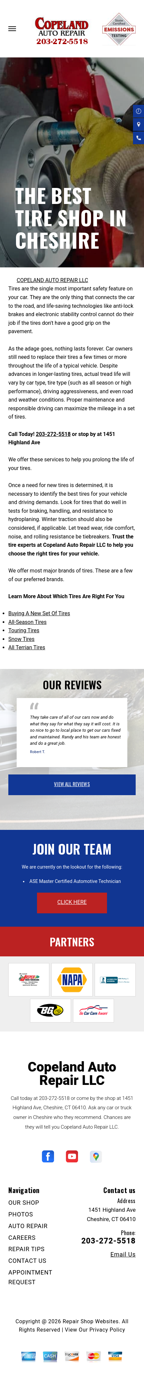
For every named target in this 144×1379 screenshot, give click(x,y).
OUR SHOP (23, 1202)
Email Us (123, 1254)
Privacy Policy (107, 1330)
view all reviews (72, 783)
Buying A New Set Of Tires (39, 613)
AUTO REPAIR (28, 1225)
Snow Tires (21, 639)
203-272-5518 (53, 434)
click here (72, 902)
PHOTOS (20, 1214)
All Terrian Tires (26, 647)
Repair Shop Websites (91, 1321)
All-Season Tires (27, 622)
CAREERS (22, 1237)
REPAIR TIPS (26, 1248)
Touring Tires (23, 630)
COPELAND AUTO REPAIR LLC (52, 280)
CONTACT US (27, 1260)
